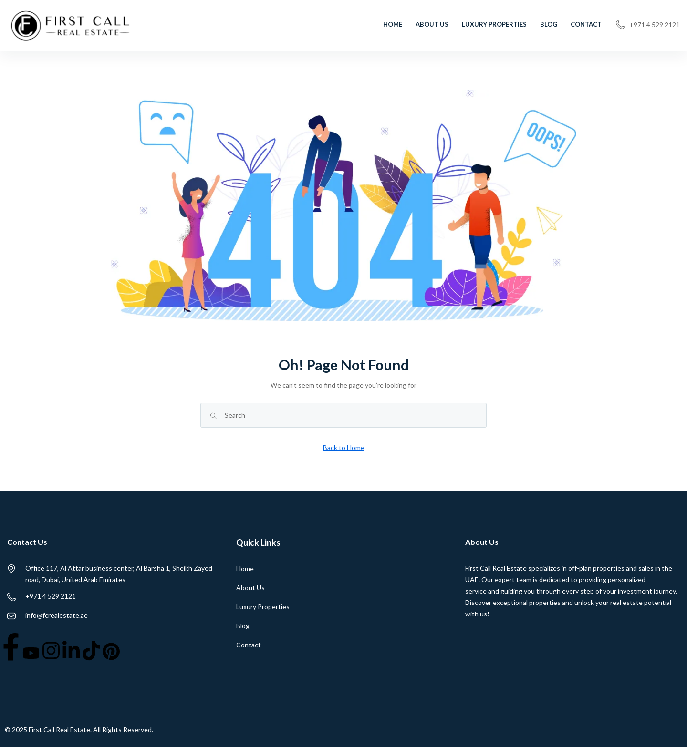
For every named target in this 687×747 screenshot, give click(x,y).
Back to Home (343, 447)
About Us (432, 24)
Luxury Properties (494, 24)
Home (392, 24)
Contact (586, 24)
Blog (548, 24)
